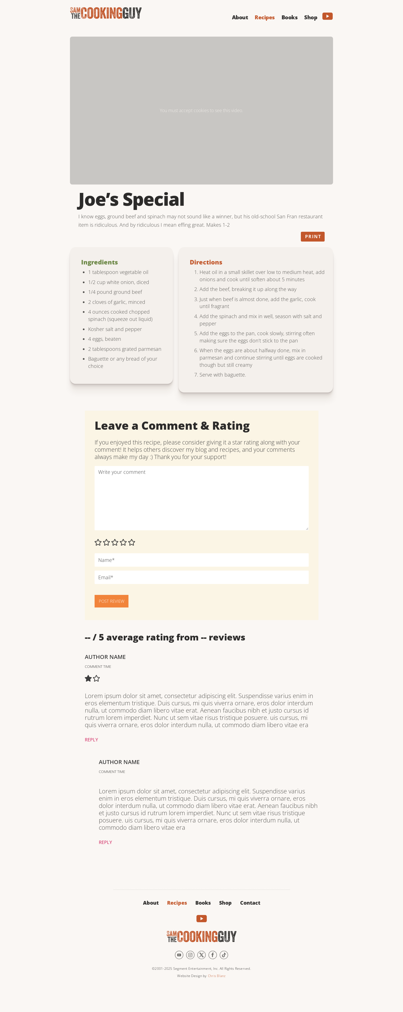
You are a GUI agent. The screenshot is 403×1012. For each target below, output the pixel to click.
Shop (225, 902)
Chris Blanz (217, 975)
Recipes (177, 902)
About (151, 902)
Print (313, 236)
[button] (240, 16)
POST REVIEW (111, 601)
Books (203, 902)
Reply (91, 740)
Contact (250, 902)
